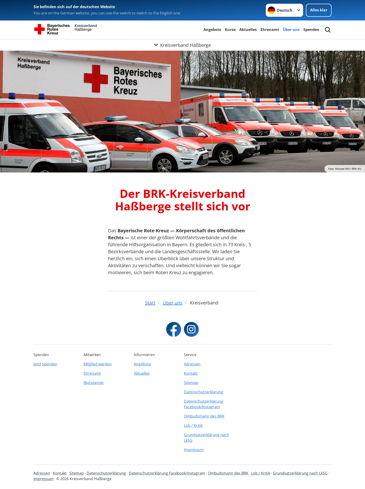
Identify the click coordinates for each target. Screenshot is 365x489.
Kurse (230, 29)
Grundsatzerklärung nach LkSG (206, 437)
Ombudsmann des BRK (204, 416)
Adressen (192, 364)
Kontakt (191, 373)
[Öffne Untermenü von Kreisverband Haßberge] (182, 45)
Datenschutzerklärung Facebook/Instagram (203, 404)
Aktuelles (248, 29)
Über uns (291, 29)
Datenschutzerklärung (203, 392)
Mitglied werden (98, 364)
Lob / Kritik (193, 425)
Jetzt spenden (45, 364)
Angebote (212, 29)
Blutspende (94, 382)
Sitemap (191, 382)
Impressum (194, 449)
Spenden (311, 29)
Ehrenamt (269, 29)
